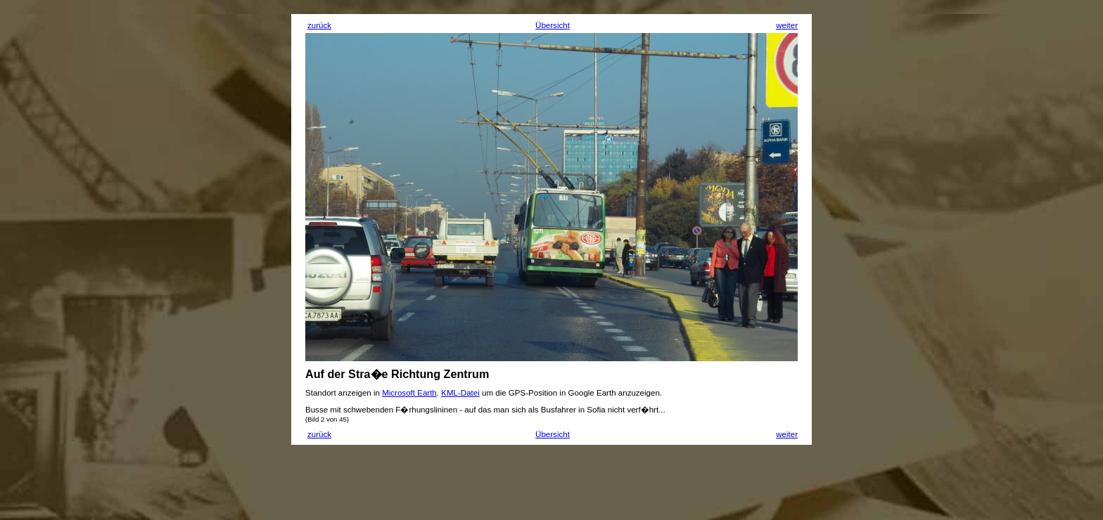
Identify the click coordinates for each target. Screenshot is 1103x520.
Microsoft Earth (409, 393)
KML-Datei (460, 393)
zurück (319, 25)
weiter (787, 25)
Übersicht (552, 25)
